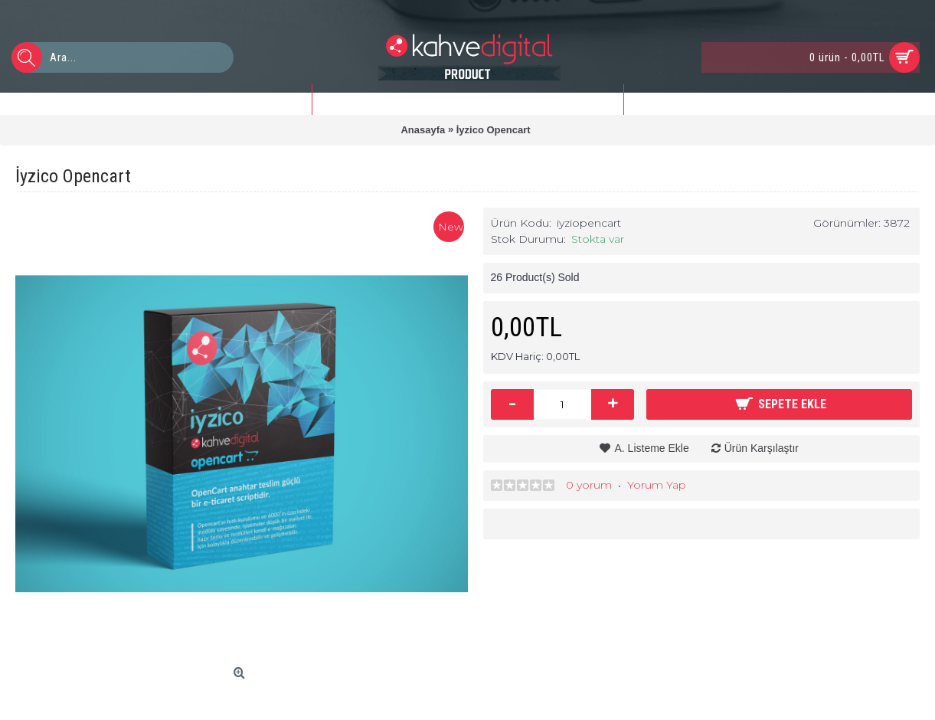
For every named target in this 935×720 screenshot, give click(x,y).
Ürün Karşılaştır (761, 448)
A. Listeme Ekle (651, 448)
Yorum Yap (656, 485)
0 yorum (589, 485)
